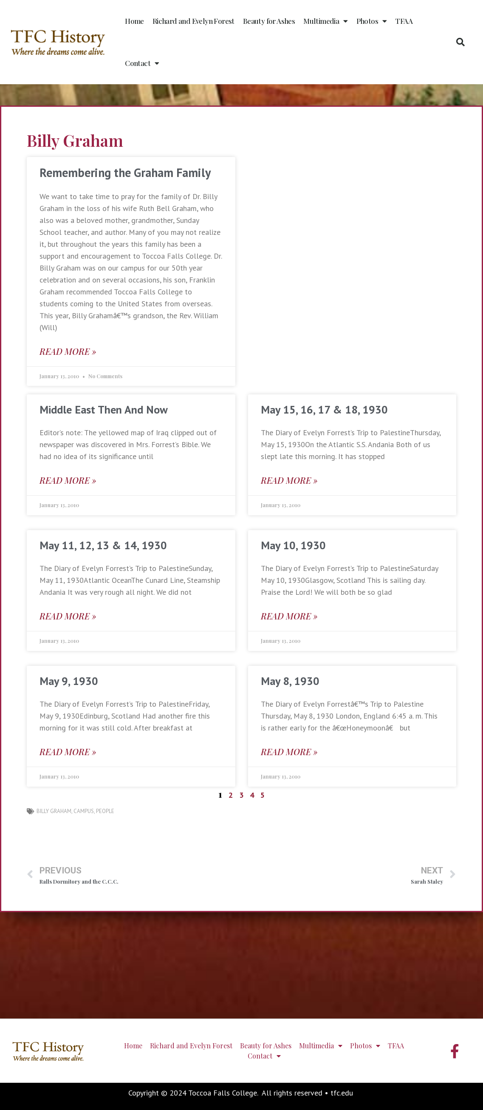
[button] (460, 42)
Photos (371, 21)
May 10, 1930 (293, 545)
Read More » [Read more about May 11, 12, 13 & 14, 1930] (68, 616)
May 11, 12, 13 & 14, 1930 (103, 545)
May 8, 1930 (290, 681)
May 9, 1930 (69, 681)
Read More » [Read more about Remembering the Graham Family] (68, 351)
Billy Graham (54, 811)
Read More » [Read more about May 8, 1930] (289, 751)
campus (83, 811)
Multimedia (325, 21)
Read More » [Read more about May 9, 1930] (68, 751)
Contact (142, 63)
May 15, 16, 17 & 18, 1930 (324, 409)
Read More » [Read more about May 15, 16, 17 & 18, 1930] (289, 480)
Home (134, 21)
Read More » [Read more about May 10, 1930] (289, 616)
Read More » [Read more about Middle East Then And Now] (68, 480)
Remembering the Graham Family (125, 172)
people (105, 811)
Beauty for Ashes (269, 21)
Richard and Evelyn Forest (193, 21)
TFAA (403, 21)
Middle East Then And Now (104, 409)
